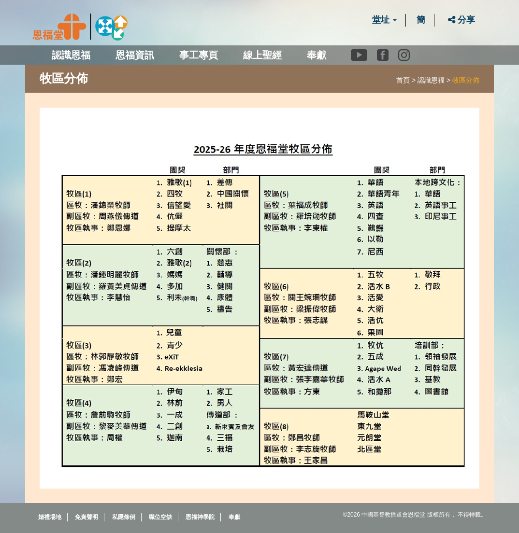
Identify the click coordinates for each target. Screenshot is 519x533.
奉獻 (316, 55)
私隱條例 (123, 517)
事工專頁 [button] (198, 55)
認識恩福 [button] (71, 55)
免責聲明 (86, 517)
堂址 (384, 20)
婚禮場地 (49, 517)
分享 (461, 20)
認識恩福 (431, 80)
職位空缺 (160, 517)
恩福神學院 (200, 517)
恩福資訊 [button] (134, 55)
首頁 (403, 80)
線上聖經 (262, 55)
